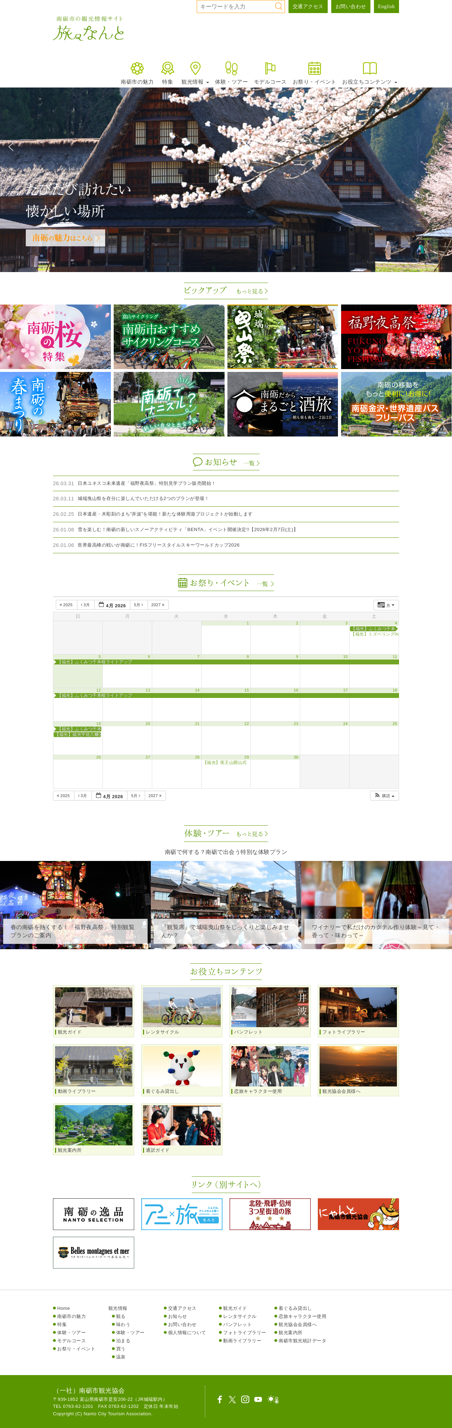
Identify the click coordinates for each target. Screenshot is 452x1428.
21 (197, 724)
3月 (86, 605)
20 (148, 724)
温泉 (121, 1357)
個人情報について (187, 1332)
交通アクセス (308, 6)
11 (395, 657)
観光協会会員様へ (298, 1324)
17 (345, 690)
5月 (139, 605)
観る (121, 1316)
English (386, 6)
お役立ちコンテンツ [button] (369, 72)
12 (98, 690)
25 (395, 724)
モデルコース (270, 72)
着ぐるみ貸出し (295, 1308)
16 (296, 690)
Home (63, 1308)
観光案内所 (291, 1332)
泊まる (123, 1340)
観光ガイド (235, 1308)
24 (345, 724)
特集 (168, 72)
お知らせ (177, 1316)
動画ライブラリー (242, 1340)
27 (148, 757)
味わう (123, 1324)
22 (246, 724)
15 (246, 690)
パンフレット (237, 1324)
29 (246, 757)
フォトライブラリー (244, 1332)
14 (197, 690)
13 (148, 690)
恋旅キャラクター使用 (302, 1316)
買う (121, 1348)
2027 (158, 605)
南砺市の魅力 (137, 72)
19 (98, 724)
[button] (11, 146)
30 (296, 757)
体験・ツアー (231, 72)
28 (197, 757)
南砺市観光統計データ (302, 1340)
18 (395, 690)
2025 (67, 605)
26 (98, 757)
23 (296, 724)
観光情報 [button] (195, 72)
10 (345, 657)
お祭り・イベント (315, 72)
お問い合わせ (350, 6)
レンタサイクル (240, 1316)
